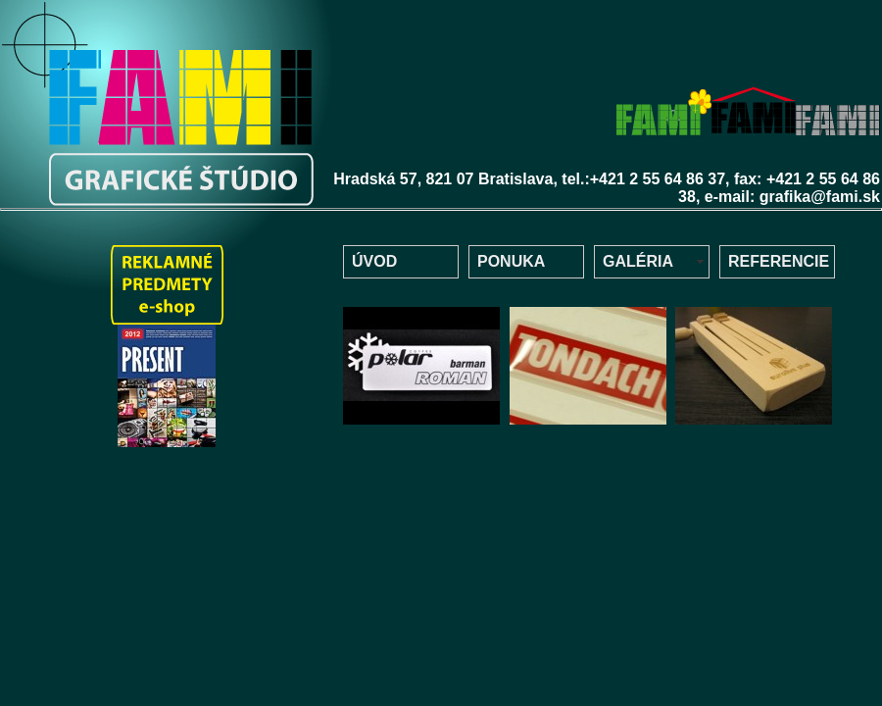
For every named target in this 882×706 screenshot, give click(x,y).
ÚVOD (374, 261)
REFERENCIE (778, 261)
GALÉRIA (638, 261)
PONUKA (511, 261)
